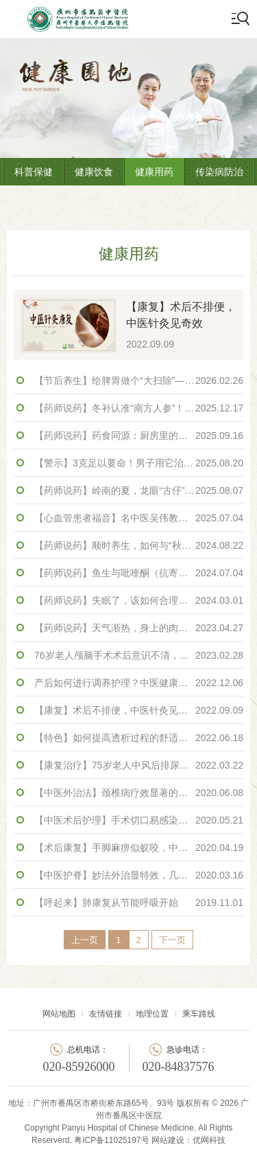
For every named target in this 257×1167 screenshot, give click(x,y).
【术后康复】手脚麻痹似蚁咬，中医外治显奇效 (138, 847)
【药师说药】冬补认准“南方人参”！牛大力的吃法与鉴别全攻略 (138, 408)
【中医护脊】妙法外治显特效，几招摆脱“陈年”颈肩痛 (138, 875)
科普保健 (33, 171)
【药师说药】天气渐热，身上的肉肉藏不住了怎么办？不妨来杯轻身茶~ (138, 628)
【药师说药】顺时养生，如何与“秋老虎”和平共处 (138, 545)
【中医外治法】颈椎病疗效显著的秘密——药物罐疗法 (138, 792)
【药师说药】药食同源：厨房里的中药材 (138, 435)
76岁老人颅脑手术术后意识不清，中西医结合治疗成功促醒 (138, 655)
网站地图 (58, 1014)
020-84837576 (179, 1067)
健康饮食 (94, 171)
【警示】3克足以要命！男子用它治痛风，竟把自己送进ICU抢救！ (138, 463)
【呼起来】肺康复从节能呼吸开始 (138, 902)
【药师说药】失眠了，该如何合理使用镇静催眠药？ (138, 600)
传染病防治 (219, 171)
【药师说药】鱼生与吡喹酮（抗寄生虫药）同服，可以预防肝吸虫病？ (138, 573)
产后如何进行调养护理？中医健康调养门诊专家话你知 (138, 682)
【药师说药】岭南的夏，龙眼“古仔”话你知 (138, 490)
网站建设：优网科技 (188, 1140)
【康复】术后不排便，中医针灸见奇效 (138, 710)
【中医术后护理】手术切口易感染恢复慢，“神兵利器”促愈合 (138, 820)
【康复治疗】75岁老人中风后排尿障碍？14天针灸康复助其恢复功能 (138, 765)
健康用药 (154, 171)
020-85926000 (79, 1067)
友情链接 (105, 1014)
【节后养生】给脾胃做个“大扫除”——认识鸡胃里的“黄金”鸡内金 (138, 380)
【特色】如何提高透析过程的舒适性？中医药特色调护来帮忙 (138, 737)
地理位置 (152, 1014)
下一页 (172, 940)
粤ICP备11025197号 (111, 1140)
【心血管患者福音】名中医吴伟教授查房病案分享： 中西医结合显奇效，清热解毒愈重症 (138, 518)
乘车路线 (198, 1014)
